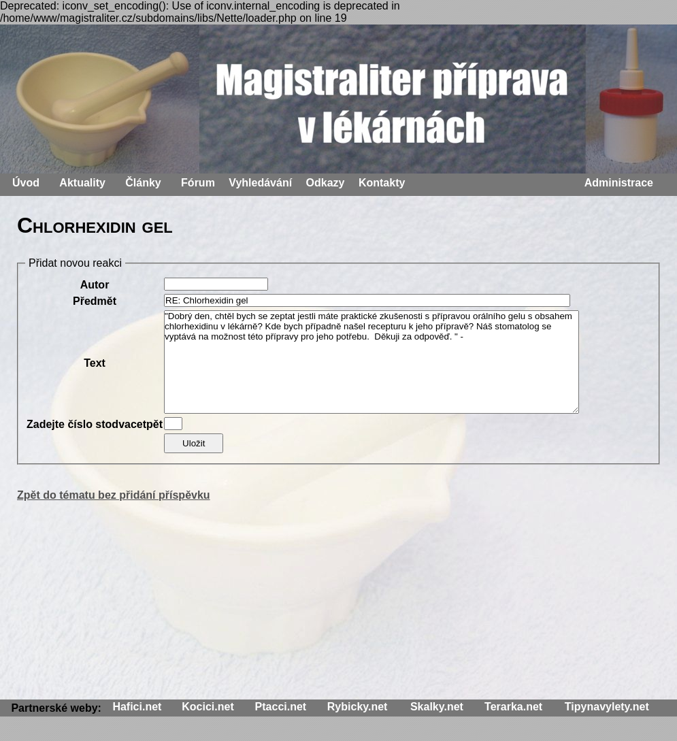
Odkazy (325, 182)
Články (143, 182)
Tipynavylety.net (607, 706)
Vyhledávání (260, 182)
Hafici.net (136, 706)
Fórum (198, 182)
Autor (95, 285)
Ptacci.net (281, 706)
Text (94, 363)
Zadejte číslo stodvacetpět (95, 424)
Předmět (94, 301)
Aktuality (82, 182)
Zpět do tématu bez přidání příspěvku (113, 495)
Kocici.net (207, 706)
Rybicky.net (357, 706)
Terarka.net (513, 706)
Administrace (618, 182)
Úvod (25, 182)
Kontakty (382, 182)
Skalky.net (436, 706)
